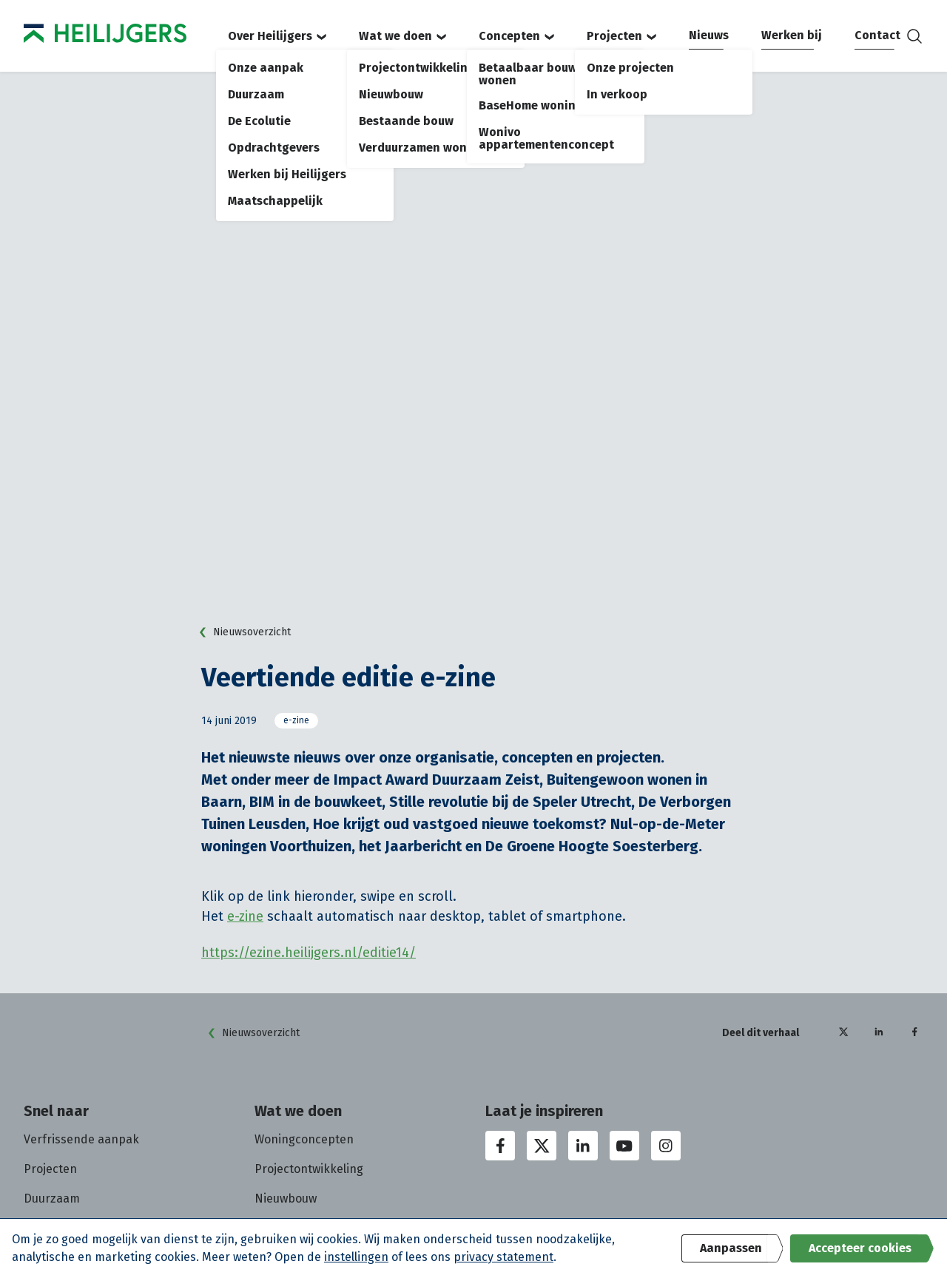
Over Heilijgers (277, 36)
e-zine (296, 720)
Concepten (516, 36)
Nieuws (709, 35)
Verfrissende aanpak (81, 1139)
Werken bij (791, 35)
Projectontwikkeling (309, 1169)
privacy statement (503, 1257)
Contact (877, 35)
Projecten (621, 36)
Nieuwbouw (286, 1198)
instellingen (356, 1257)
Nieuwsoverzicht (241, 632)
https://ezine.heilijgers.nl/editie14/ (308, 952)
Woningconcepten (304, 1139)
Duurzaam (52, 1198)
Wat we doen (402, 36)
